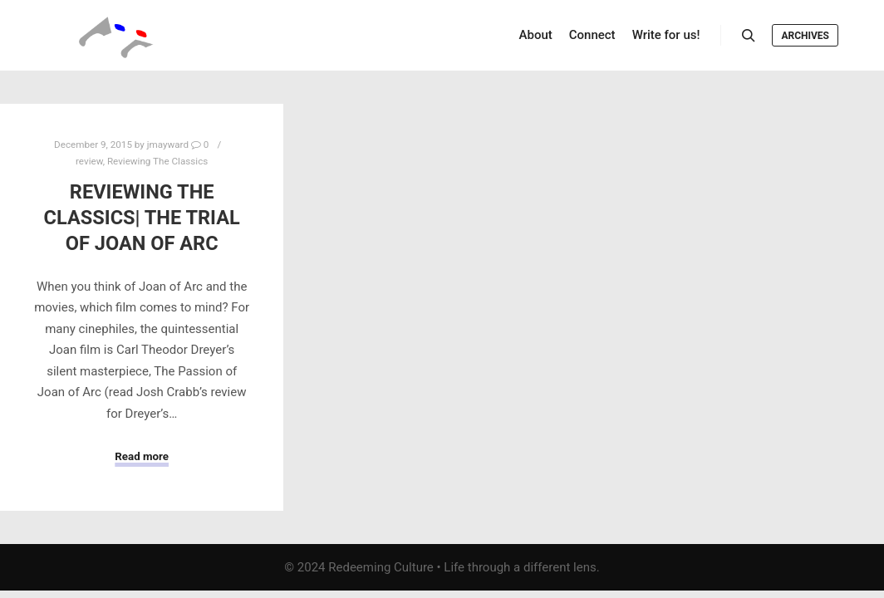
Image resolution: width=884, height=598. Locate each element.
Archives (805, 36)
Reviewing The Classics (157, 161)
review (89, 161)
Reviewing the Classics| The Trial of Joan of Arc (142, 217)
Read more (142, 456)
